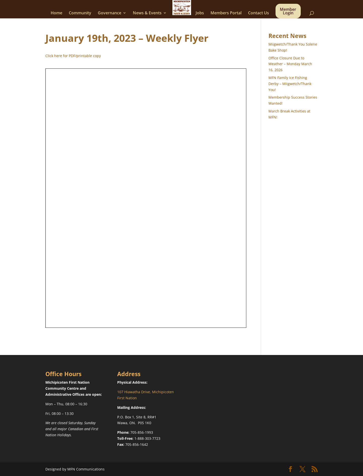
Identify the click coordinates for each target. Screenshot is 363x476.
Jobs (200, 13)
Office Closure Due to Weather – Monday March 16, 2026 (290, 64)
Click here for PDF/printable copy (73, 55)
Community (80, 13)
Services (181, 13)
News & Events (147, 13)
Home (56, 13)
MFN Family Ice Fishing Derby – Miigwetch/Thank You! (289, 83)
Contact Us (258, 13)
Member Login (288, 12)
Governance (109, 13)
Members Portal (225, 13)
